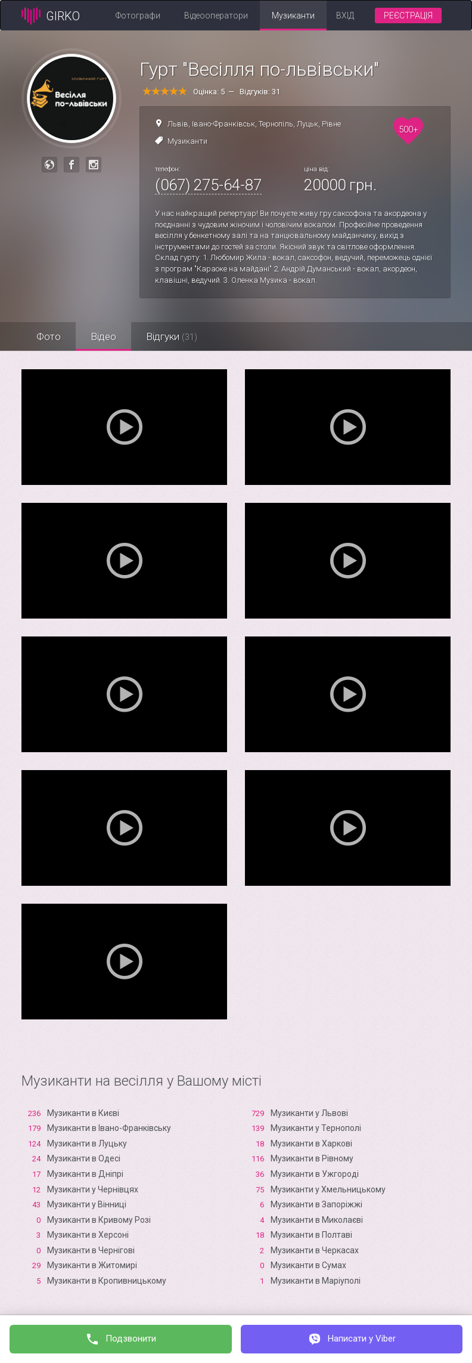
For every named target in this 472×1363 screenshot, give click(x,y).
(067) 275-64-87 (208, 185)
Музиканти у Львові (309, 1113)
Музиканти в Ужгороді (315, 1174)
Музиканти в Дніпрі (85, 1174)
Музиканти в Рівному (312, 1158)
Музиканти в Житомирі (92, 1265)
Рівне (331, 123)
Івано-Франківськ (223, 123)
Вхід (345, 15)
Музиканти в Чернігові (91, 1250)
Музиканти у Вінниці (86, 1204)
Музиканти (293, 15)
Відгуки (171, 336)
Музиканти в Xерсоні (88, 1235)
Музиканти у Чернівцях (92, 1189)
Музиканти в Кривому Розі (99, 1220)
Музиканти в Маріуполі (316, 1280)
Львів (177, 123)
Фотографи (138, 15)
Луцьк (307, 123)
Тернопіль (276, 123)
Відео (103, 336)
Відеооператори (216, 15)
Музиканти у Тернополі (316, 1128)
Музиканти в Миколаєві (317, 1220)
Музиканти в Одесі (83, 1158)
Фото (48, 336)
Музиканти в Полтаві (311, 1235)
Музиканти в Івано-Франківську (109, 1128)
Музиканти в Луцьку (87, 1143)
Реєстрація (408, 15)
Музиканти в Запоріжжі (316, 1204)
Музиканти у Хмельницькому (328, 1189)
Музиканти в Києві (83, 1113)
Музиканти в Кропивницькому (106, 1280)
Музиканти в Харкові (311, 1143)
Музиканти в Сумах (308, 1265)
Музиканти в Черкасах (315, 1250)
